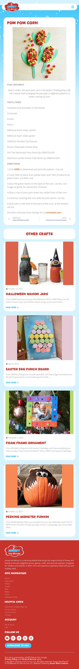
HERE (17, 169)
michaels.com (53, 212)
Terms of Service (28, 659)
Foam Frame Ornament (26, 443)
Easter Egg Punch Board (27, 369)
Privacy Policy (11, 659)
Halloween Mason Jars (27, 294)
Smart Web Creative (59, 663)
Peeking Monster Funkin (27, 516)
